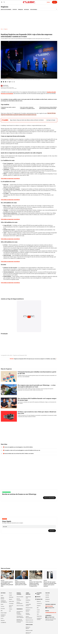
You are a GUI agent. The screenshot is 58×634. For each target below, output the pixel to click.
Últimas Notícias (2, 598)
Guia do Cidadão (20, 596)
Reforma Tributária (28, 614)
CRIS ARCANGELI (33, 9)
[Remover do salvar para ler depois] (14, 81)
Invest (2, 618)
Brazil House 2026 (28, 597)
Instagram (47, 599)
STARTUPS (15, 9)
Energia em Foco (29, 607)
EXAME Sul (28, 600)
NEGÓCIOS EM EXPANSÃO (6, 9)
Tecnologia (11, 603)
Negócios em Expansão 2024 (20, 355)
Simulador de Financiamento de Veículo (20, 621)
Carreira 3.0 (39, 603)
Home (2, 29)
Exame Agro (11, 601)
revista (38, 596)
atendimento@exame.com (50, 612)
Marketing (11, 597)
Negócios (4, 7)
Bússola (27, 602)
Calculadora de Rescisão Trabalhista (20, 613)
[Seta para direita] (55, 9)
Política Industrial (29, 622)
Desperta (39, 605)
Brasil (2, 604)
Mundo (10, 592)
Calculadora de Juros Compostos (20, 617)
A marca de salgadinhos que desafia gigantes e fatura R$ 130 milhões (18, 447)
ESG (1, 610)
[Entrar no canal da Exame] (49, 497)
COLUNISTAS (3, 622)
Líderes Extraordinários (29, 617)
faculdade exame (39, 593)
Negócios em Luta (29, 619)
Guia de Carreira (20, 605)
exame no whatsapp (6, 492)
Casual (10, 595)
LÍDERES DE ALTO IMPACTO (4, 601)
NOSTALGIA (26, 9)
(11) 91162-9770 (50, 607)
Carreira (2, 606)
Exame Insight (4, 612)
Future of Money (11, 606)
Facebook (47, 601)
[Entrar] (54, 2)
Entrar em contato (49, 606)
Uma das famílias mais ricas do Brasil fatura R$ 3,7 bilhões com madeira (18, 453)
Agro (38, 614)
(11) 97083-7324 (50, 617)
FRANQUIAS (20, 9)
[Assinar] (48, 2)
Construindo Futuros (28, 605)
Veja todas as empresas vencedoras (10, 178)
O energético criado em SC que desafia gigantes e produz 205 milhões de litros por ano (21, 450)
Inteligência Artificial (3, 615)
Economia (3, 608)
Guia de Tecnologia (19, 599)
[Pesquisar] (4, 2)
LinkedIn (47, 597)
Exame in (39, 601)
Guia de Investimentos (19, 603)
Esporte (10, 599)
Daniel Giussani (5, 85)
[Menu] (2, 2)
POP (10, 611)
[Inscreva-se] (52, 530)
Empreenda (4, 518)
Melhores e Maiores (28, 628)
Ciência (10, 608)
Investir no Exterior (28, 610)
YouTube (47, 595)
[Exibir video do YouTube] (29, 316)
